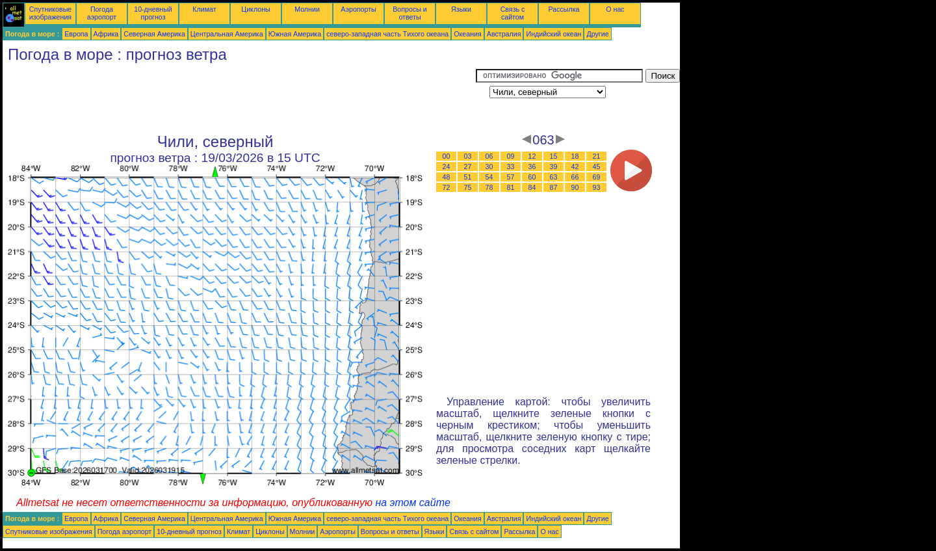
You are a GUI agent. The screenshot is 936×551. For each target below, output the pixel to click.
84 (532, 187)
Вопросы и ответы (410, 13)
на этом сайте (412, 502)
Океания (468, 34)
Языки (461, 9)
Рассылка (563, 9)
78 (489, 187)
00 (446, 156)
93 (597, 187)
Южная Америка (295, 34)
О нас (615, 9)
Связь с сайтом (512, 13)
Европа (76, 34)
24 (446, 166)
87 (554, 187)
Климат (204, 9)
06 (489, 156)
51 (468, 177)
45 (597, 166)
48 (446, 177)
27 (468, 166)
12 (532, 156)
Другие (597, 34)
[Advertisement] (239, 98)
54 (489, 177)
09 (511, 156)
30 (489, 166)
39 (554, 166)
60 (532, 177)
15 (554, 156)
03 (468, 156)
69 (597, 177)
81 (511, 187)
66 (575, 177)
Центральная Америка (226, 34)
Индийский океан (553, 34)
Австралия (504, 34)
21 (597, 156)
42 (575, 166)
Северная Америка (154, 34)
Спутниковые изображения (50, 13)
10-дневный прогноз (153, 13)
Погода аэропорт (102, 13)
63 (554, 177)
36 (532, 166)
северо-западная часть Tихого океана (387, 34)
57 (511, 177)
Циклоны (255, 9)
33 (511, 166)
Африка (106, 34)
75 (468, 187)
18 (575, 156)
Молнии (307, 9)
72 (446, 187)
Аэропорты (358, 9)
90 (575, 187)
